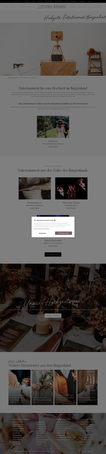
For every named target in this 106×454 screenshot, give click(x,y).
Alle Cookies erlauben (63, 233)
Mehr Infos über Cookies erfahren (41, 228)
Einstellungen (42, 233)
